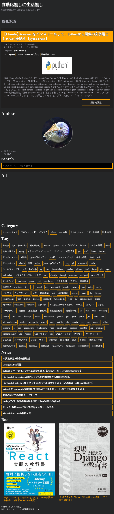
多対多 (83, 340)
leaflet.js (33, 269)
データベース (9, 263)
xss (51, 334)
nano (52, 322)
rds (19, 328)
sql (41, 269)
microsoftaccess (10, 322)
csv (19, 316)
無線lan (22, 346)
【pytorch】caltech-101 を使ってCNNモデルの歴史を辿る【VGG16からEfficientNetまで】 (48, 383)
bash (92, 257)
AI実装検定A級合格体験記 (16, 358)
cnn (13, 316)
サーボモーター (93, 334)
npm (108, 269)
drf (98, 257)
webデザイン (40, 334)
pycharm (6, 328)
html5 (52, 257)
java (74, 316)
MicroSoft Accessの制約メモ (17, 413)
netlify (60, 322)
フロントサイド (28, 232)
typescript (7, 304)
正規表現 (32, 310)
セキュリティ (9, 251)
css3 (86, 251)
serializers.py (86, 299)
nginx (37, 263)
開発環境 (84, 281)
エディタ (42, 304)
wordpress (48, 281)
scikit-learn (62, 328)
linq (102, 316)
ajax (79, 251)
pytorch (75, 287)
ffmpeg (98, 293)
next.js (27, 299)
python (56, 245)
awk (87, 310)
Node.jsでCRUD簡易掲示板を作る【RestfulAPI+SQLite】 (32, 401)
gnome (60, 316)
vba (20, 334)
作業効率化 (81, 257)
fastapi (63, 275)
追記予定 (70, 251)
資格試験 (70, 346)
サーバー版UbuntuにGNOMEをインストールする (28, 407)
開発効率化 (71, 310)
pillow (105, 322)
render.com (42, 328)
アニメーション (63, 334)
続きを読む (96, 102)
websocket (7, 275)
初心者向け (35, 245)
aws (45, 275)
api (81, 310)
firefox (37, 316)
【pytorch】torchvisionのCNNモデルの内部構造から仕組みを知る (36, 377)
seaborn (73, 328)
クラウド (78, 334)
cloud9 (6, 316)
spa (83, 287)
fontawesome (8, 299)
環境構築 (44, 293)
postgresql (82, 263)
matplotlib (55, 287)
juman (81, 316)
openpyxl (47, 299)
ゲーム (79, 304)
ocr (82, 322)
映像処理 (106, 232)
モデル (73, 281)
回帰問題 (64, 340)
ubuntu (47, 245)
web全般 (63, 232)
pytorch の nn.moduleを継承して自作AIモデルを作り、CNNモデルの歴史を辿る (43, 389)
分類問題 (53, 340)
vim (47, 269)
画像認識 (45, 54)
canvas (74, 293)
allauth (22, 263)
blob (94, 310)
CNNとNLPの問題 (12, 364)
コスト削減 (61, 281)
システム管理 (95, 245)
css (46, 287)
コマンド (90, 304)
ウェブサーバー (21, 293)
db (91, 293)
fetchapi (27, 316)
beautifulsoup (58, 269)
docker (70, 269)
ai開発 (24, 257)
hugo (94, 269)
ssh (39, 281)
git (73, 263)
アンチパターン (10, 257)
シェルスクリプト (11, 269)
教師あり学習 (95, 340)
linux (93, 251)
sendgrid (84, 275)
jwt (89, 316)
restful (92, 263)
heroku (102, 251)
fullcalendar (48, 316)
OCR (53, 54)
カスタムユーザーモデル (61, 304)
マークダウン (9, 310)
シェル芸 (7, 340)
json (19, 299)
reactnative (29, 328)
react (107, 245)
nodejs (75, 322)
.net (53, 293)
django (6, 245)
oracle (66, 287)
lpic (101, 269)
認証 (30, 263)
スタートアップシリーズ (39, 251)
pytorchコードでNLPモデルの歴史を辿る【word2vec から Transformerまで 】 (42, 371)
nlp (67, 322)
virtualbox (18, 304)
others (53, 232)
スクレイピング (65, 257)
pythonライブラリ (38, 257)
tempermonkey (9, 334)
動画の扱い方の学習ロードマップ (20, 395)
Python (12, 54)
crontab (39, 287)
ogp (88, 322)
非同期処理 (83, 346)
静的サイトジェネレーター (15, 287)
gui (67, 316)
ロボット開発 (92, 232)
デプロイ (58, 251)
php (67, 263)
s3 (76, 299)
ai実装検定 (63, 293)
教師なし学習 (9, 346)
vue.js (98, 287)
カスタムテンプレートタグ (28, 275)
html (87, 269)
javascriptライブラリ (53, 263)
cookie (83, 293)
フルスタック (76, 232)
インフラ (43, 232)
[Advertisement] (57, 200)
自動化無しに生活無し (22, 4)
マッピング (8, 281)
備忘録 (22, 310)
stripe (97, 299)
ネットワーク (97, 275)
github (79, 269)
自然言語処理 (56, 310)
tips (13, 245)
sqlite (90, 287)
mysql (44, 322)
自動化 (43, 310)
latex (95, 316)
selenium (73, 275)
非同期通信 (97, 346)
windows (30, 304)
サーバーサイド (20, 51)
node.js (36, 299)
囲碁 (74, 340)
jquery (21, 251)
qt (14, 328)
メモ (35, 293)
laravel (83, 245)
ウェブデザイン (69, 245)
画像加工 (33, 346)
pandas (32, 281)
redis (70, 299)
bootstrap (103, 310)
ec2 (24, 269)
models (23, 322)
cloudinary (21, 281)
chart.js (53, 275)
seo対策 (83, 328)
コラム (100, 304)
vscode (28, 334)
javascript (22, 245)
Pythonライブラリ (32, 54)
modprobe (33, 322)
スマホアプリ (20, 340)
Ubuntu (20, 54)
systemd (99, 328)
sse (91, 328)
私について (57, 346)
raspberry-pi (59, 299)
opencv (96, 322)
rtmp (52, 328)
